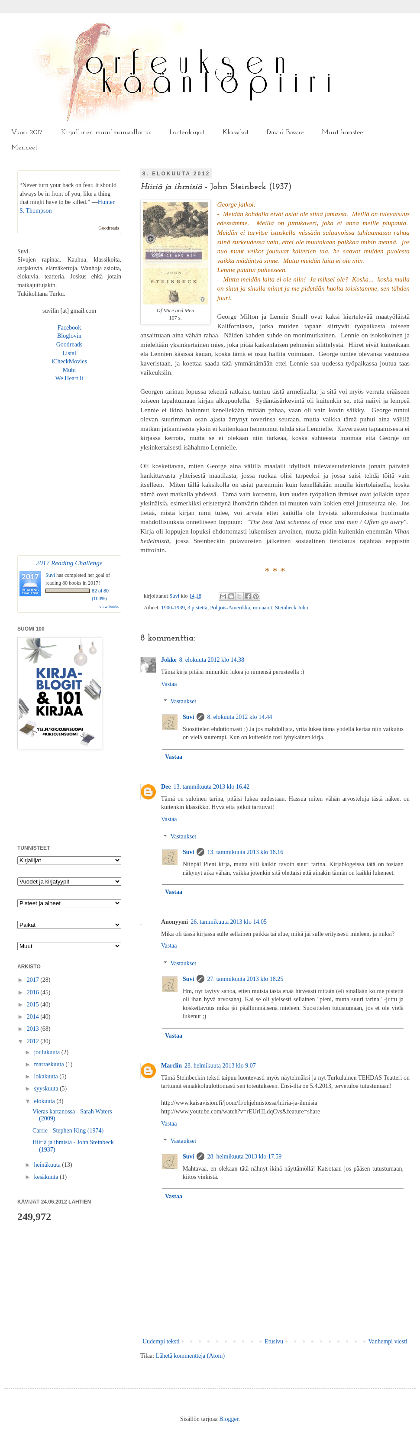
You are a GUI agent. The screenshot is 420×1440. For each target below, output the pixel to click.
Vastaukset (183, 702)
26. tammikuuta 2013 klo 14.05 (229, 922)
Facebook (69, 327)
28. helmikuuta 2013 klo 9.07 (220, 1065)
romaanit (262, 608)
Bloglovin (69, 336)
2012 (34, 1041)
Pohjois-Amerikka (230, 608)
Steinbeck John (291, 608)
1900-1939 (173, 608)
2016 (34, 992)
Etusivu (274, 1341)
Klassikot (236, 132)
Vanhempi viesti (387, 1341)
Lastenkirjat (186, 132)
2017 (34, 980)
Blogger (228, 1419)
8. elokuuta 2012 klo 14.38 (211, 660)
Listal (69, 353)
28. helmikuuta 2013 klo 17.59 (244, 1156)
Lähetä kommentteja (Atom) (190, 1356)
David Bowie (285, 132)
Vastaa (169, 684)
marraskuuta (49, 1064)
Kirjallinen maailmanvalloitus (106, 132)
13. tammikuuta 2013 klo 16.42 (212, 786)
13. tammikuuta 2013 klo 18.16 (245, 852)
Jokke (169, 660)
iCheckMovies (69, 361)
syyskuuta (47, 1088)
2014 (34, 1016)
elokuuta (45, 1101)
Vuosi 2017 (27, 132)
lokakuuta (46, 1076)
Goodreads (108, 227)
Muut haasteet (343, 132)
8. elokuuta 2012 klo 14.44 (239, 717)
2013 (34, 1029)
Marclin (171, 1065)
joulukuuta (47, 1052)
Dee (166, 786)
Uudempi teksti (161, 1341)
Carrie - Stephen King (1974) (67, 1130)
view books (109, 606)
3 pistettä (197, 608)
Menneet (24, 147)
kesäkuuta (46, 1177)
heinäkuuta (48, 1165)
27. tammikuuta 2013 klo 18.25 (245, 979)
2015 (34, 1004)
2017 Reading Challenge (69, 562)
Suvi (175, 596)
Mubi (69, 370)
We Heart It (69, 378)
